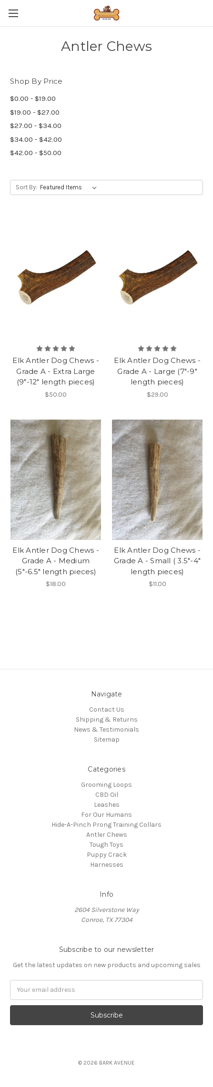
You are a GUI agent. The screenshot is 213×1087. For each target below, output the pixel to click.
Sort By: (26, 187)
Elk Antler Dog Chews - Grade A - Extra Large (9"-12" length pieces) (55, 371)
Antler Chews (106, 835)
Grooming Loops (106, 785)
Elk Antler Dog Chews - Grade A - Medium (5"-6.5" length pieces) (55, 561)
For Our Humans (106, 815)
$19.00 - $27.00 (35, 112)
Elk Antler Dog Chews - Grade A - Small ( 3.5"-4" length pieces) (157, 561)
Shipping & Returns (107, 719)
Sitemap (107, 739)
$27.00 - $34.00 (35, 125)
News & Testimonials (106, 729)
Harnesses (106, 865)
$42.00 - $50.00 (35, 152)
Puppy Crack (107, 855)
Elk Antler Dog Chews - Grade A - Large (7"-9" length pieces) (157, 371)
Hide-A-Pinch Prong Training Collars (106, 825)
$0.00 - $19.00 (33, 98)
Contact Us (106, 709)
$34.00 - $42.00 (36, 139)
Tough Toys (106, 845)
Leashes (107, 805)
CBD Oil (106, 795)
